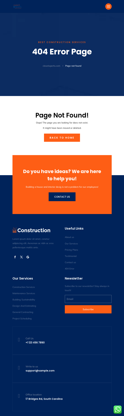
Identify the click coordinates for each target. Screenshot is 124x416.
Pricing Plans (71, 249)
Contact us (62, 196)
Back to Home (62, 137)
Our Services (71, 243)
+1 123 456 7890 (35, 342)
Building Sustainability (23, 299)
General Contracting (22, 312)
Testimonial (70, 256)
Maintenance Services (23, 293)
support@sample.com (40, 370)
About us (69, 237)
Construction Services (23, 287)
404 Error (69, 268)
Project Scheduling (22, 318)
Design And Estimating (24, 305)
